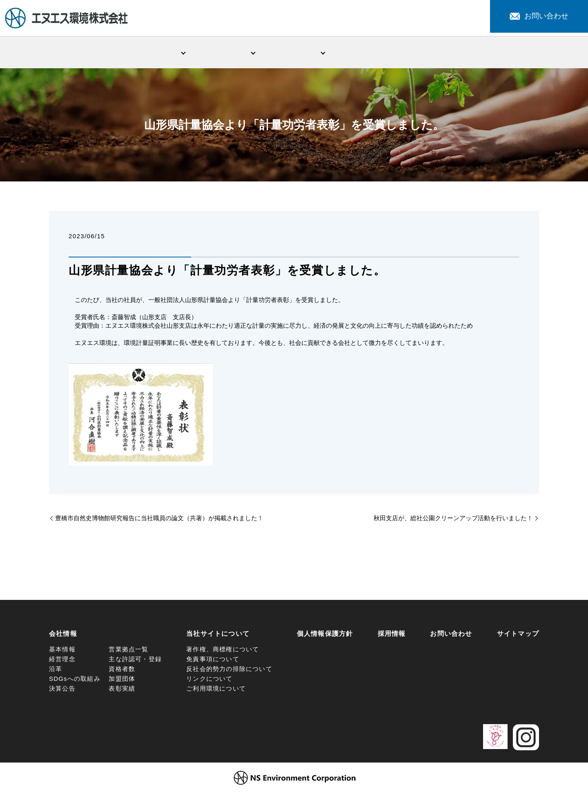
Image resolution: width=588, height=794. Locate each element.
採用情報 (504, 52)
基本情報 (62, 650)
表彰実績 (122, 690)
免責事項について (212, 660)
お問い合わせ (539, 16)
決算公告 (62, 690)
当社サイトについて (217, 635)
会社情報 (154, 52)
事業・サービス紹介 (224, 52)
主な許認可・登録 (135, 660)
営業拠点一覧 (128, 650)
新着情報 (364, 52)
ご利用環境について (216, 690)
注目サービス (434, 52)
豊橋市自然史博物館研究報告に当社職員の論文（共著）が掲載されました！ (159, 519)
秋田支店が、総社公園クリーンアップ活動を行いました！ (453, 519)
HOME (84, 52)
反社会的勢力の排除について (229, 670)
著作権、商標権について (222, 650)
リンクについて (209, 680)
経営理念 (62, 660)
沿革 (55, 670)
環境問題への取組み (294, 52)
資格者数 (122, 670)
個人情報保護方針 (325, 635)
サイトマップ (518, 635)
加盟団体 (122, 680)
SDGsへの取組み (74, 680)
